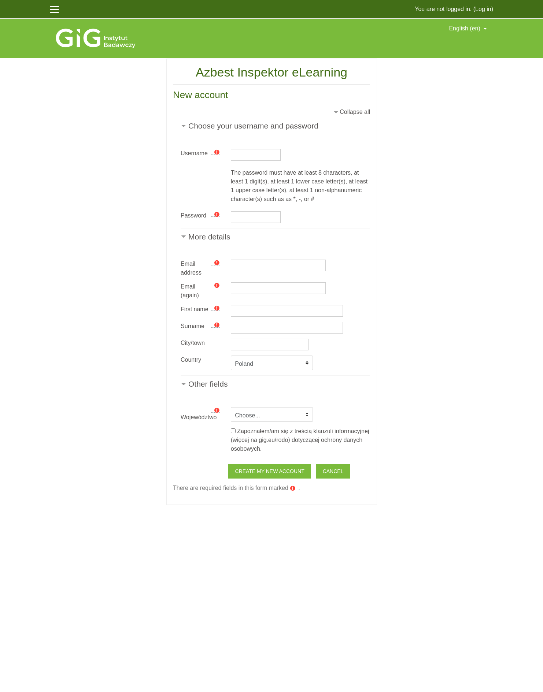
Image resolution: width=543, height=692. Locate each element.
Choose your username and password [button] (253, 126)
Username (194, 153)
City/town (193, 343)
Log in (483, 9)
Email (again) (190, 290)
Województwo (199, 417)
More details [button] (209, 236)
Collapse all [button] (355, 112)
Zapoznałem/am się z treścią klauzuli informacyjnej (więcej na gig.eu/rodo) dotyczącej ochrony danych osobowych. (300, 440)
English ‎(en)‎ (465, 28)
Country (191, 360)
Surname (192, 326)
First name (194, 309)
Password (193, 215)
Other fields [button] (208, 384)
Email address (191, 268)
